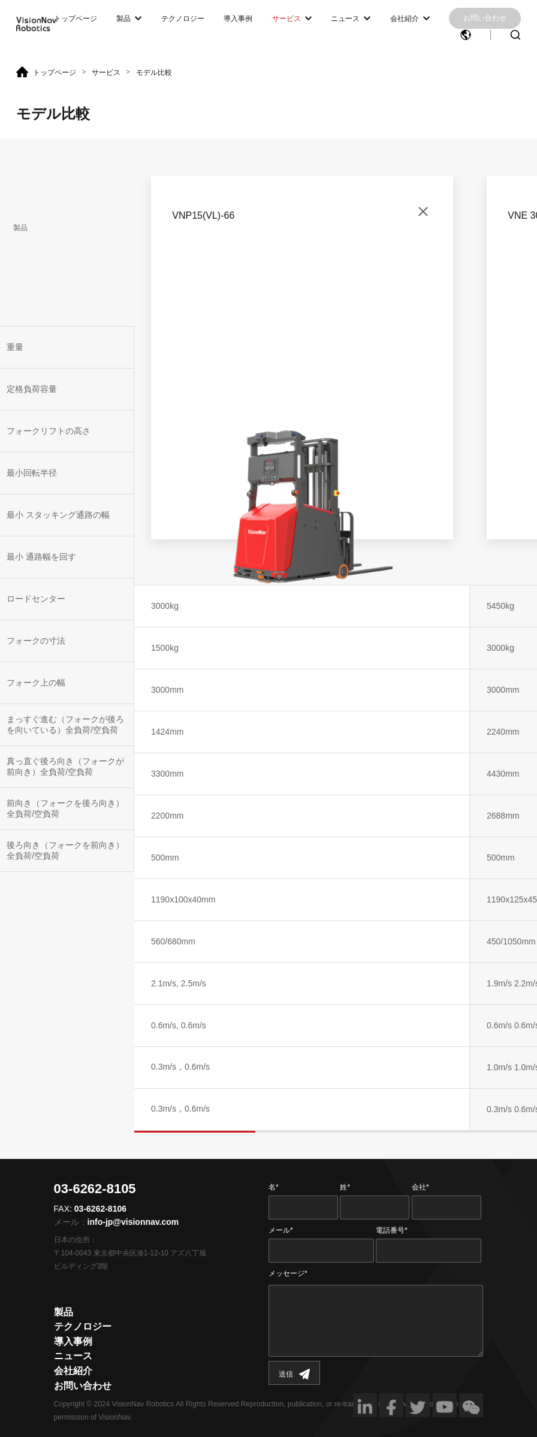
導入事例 (238, 18)
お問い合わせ (484, 18)
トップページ (75, 18)
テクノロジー (182, 18)
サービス (286, 18)
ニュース (345, 18)
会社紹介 (404, 18)
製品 (123, 18)
